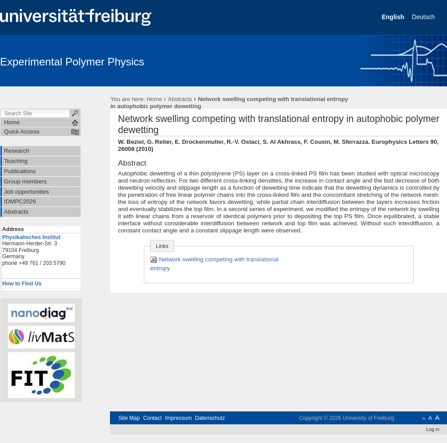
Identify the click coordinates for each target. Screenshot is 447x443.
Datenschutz (210, 418)
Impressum (178, 418)
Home (154, 99)
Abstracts (180, 99)
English (394, 16)
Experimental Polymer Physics (72, 62)
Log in (432, 429)
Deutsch (424, 16)
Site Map (129, 418)
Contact (152, 418)
